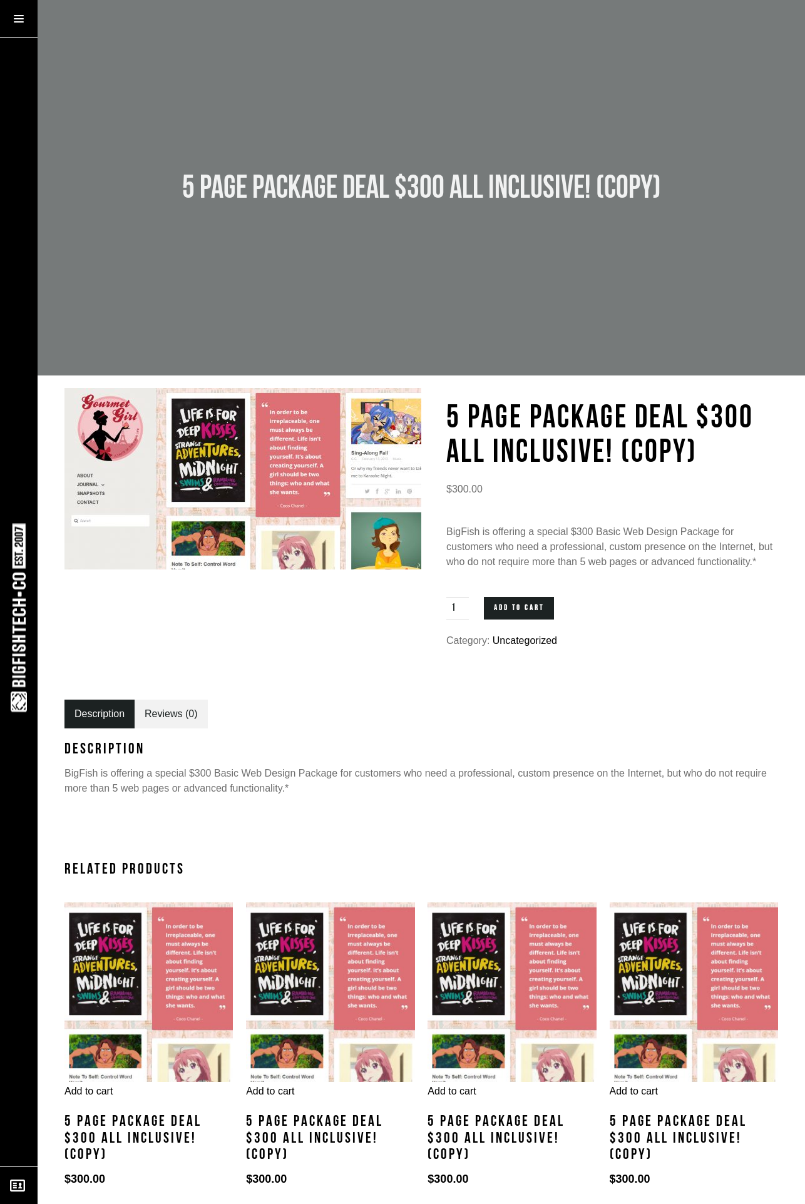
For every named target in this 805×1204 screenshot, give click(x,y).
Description (99, 713)
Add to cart (519, 608)
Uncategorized (525, 640)
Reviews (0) (171, 713)
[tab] (99, 714)
